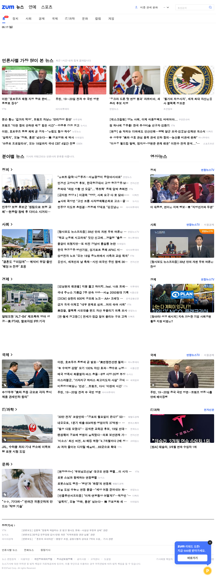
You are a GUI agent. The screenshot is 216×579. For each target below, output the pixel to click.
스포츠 (46, 7)
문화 (85, 18)
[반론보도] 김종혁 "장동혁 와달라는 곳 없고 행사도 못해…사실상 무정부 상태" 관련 (65, 530)
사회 (29, 18)
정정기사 (7, 525)
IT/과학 (70, 18)
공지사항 (81, 559)
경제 (42, 18)
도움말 (107, 559)
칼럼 (98, 18)
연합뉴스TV (207, 170)
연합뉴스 (114, 108)
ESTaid (7, 568)
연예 (32, 7)
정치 (15, 18)
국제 (55, 18)
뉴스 (20, 7)
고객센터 (95, 559)
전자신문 (209, 410)
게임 (111, 18)
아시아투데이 (62, 108)
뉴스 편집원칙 (9, 559)
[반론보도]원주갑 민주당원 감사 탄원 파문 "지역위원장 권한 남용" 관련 (58, 534)
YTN (4, 108)
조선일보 (167, 108)
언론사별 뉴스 (9, 550)
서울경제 (209, 224)
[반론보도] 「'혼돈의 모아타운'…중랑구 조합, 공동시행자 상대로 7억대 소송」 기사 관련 (67, 538)
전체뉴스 (29, 550)
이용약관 (25, 559)
